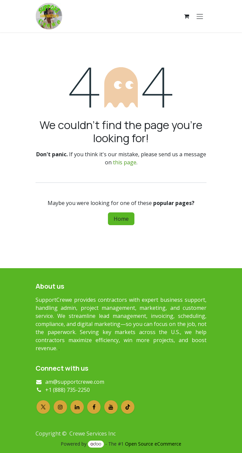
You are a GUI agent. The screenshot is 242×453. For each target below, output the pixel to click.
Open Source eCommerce (153, 444)
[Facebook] (94, 407)
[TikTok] (127, 407)
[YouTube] (111, 407)
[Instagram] (60, 407)
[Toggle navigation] (199, 16)
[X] (43, 407)
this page (124, 162)
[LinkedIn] (77, 407)
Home (121, 218)
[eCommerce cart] (186, 16)
